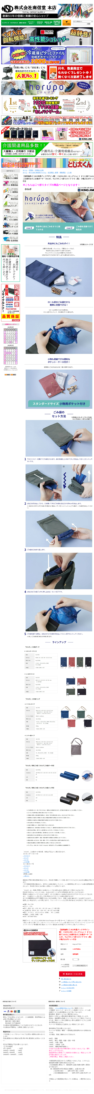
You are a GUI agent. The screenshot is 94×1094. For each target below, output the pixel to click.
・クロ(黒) (26, 862)
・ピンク (26, 858)
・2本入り (26, 876)
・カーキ (26, 860)
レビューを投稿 (66, 991)
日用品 (31, 170)
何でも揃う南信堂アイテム (37, 172)
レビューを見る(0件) (68, 988)
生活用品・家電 (53, 172)
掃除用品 (63, 172)
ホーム (25, 170)
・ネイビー (26, 856)
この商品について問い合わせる (71, 982)
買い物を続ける (66, 979)
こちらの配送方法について (63, 1008)
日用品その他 (39, 170)
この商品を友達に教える (69, 985)
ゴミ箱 (69, 172)
